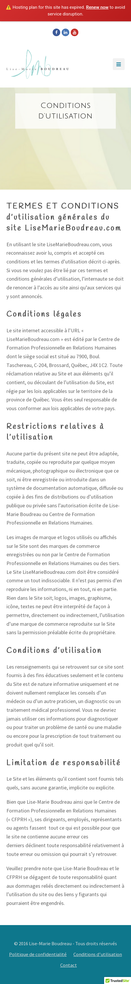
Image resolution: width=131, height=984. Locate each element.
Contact (68, 965)
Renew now (97, 7)
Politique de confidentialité (38, 954)
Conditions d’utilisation (97, 954)
